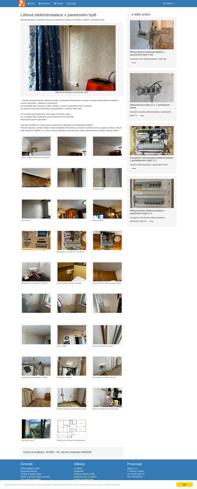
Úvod (31, 3)
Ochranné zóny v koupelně (85, 477)
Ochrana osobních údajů (84, 474)
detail (134, 63)
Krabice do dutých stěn (83, 479)
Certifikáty (78, 468)
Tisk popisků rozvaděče (30, 479)
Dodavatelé (79, 471)
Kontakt (71, 3)
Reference (44, 3)
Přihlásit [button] (168, 3)
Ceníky (58, 3)
